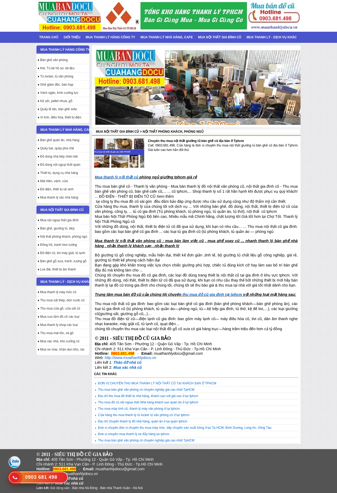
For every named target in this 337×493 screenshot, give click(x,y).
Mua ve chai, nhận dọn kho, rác (62, 349)
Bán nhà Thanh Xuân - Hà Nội (121, 488)
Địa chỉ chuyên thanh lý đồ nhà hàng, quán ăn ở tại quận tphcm (142, 421)
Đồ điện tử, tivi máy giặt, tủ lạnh (62, 253)
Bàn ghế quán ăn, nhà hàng (59, 140)
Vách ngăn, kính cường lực (59, 93)
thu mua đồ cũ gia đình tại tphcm (212, 294)
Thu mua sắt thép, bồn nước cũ (62, 300)
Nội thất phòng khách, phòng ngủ (63, 236)
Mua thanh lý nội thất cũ (116, 177)
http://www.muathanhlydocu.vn (130, 358)
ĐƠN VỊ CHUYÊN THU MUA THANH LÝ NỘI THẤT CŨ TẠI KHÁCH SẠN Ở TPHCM (157, 383)
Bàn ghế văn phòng (54, 60)
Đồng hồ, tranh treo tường (58, 245)
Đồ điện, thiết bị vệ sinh (56, 189)
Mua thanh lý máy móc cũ (58, 292)
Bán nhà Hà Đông (84, 488)
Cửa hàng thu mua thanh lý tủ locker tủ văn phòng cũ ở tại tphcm (143, 415)
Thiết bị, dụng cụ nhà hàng (59, 173)
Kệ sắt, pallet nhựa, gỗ (56, 101)
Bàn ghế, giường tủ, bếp (57, 228)
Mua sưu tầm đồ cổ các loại (59, 317)
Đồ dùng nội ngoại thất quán (60, 165)
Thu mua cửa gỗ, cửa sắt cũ (60, 308)
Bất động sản (59, 488)
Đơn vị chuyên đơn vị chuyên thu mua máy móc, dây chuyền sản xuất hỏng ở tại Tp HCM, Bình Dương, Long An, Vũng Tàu (185, 428)
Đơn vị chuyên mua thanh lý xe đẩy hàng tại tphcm (133, 434)
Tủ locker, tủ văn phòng (56, 76)
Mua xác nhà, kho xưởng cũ (59, 341)
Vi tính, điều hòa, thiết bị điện (60, 117)
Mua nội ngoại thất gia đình (59, 220)
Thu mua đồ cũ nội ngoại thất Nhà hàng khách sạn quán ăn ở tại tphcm (148, 402)
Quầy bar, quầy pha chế (57, 148)
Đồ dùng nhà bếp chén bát (59, 156)
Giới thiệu (72, 37)
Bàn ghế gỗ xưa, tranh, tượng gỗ (63, 261)
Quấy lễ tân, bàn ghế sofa (58, 109)
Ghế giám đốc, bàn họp (56, 84)
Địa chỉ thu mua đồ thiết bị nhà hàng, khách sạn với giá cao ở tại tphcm (148, 396)
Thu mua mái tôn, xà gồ (56, 333)
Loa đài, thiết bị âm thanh (58, 269)
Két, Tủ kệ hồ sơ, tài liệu (57, 68)
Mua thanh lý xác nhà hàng (59, 197)
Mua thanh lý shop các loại (59, 325)
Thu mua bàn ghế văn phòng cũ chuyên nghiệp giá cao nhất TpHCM (146, 389)
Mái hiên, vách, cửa (54, 181)
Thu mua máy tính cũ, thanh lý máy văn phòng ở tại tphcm (139, 409)
